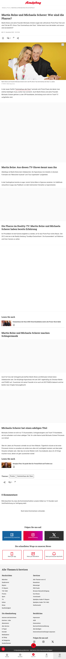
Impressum (36, 617)
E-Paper (4, 629)
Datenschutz (37, 623)
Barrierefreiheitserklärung (41, 626)
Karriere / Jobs (6, 620)
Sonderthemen (6, 643)
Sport (3, 596)
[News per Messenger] (11, 555)
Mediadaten (5, 634)
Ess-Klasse (36, 594)
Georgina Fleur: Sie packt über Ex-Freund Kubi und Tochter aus (32, 464)
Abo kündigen (37, 629)
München (4, 579)
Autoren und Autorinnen (9, 617)
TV (3, 599)
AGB (34, 620)
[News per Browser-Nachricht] (54, 555)
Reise (3, 605)
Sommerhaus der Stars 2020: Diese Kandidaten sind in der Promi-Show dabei (37, 322)
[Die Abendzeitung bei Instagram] (33, 536)
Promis (8, 7)
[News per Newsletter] (33, 555)
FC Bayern (5, 588)
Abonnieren (5, 623)
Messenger (36, 585)
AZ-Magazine (6, 640)
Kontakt (4, 632)
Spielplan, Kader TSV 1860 (41, 602)
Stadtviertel (5, 582)
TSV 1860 (5, 591)
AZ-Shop (4, 637)
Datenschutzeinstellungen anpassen (44, 632)
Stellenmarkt (37, 605)
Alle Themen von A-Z (39, 579)
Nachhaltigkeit (6, 608)
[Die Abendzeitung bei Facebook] (11, 536)
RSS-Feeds (36, 588)
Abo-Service (5, 626)
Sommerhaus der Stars (23, 89)
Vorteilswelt (36, 596)
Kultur (4, 602)
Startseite (4, 7)
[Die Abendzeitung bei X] (54, 536)
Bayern (4, 585)
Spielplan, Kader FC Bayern (41, 599)
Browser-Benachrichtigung (41, 591)
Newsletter (36, 582)
